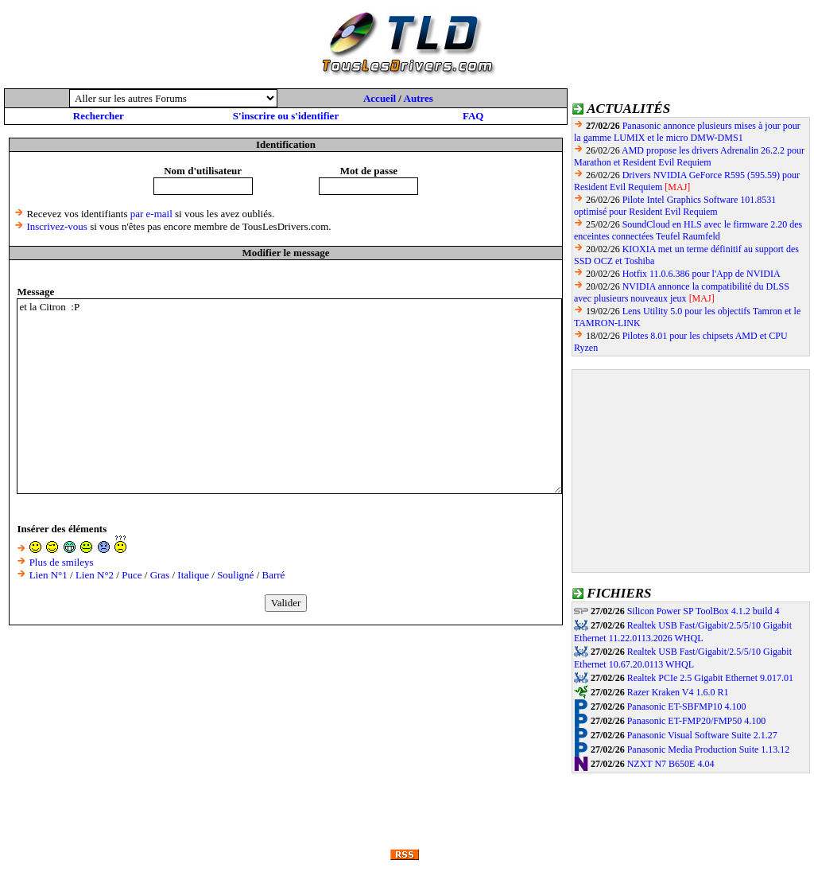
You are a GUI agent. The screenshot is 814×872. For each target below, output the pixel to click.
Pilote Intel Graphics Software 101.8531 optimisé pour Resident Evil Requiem (675, 205)
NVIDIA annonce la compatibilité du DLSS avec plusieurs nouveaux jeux (681, 292)
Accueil (379, 98)
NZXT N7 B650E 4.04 (671, 763)
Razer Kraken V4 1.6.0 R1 (678, 692)
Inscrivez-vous (56, 226)
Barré (273, 575)
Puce (131, 575)
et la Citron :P (289, 396)
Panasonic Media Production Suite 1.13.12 (708, 749)
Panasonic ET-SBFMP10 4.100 (686, 706)
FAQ (473, 116)
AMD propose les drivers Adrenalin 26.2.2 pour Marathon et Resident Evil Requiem (689, 156)
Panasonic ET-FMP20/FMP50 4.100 (696, 720)
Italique (193, 575)
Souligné (235, 575)
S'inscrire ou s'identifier (286, 116)
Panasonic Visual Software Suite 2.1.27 (702, 735)
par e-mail (151, 214)
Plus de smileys (61, 562)
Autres (418, 98)
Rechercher (98, 116)
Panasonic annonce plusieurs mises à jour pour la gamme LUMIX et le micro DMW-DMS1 (687, 131)
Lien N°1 (48, 575)
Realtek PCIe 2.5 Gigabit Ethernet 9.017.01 (710, 677)
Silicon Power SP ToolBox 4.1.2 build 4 (703, 611)
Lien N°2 (95, 575)
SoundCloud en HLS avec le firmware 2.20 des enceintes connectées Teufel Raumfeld (688, 230)
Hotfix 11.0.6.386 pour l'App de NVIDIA (701, 273)
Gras (160, 575)
